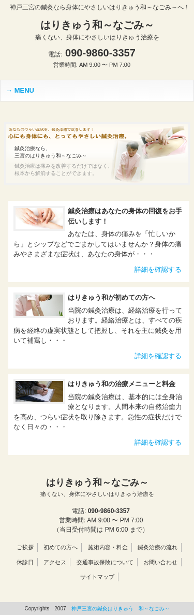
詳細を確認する (158, 269)
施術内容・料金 (108, 547)
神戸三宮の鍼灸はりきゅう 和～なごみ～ (120, 608)
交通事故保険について (105, 562)
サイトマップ (97, 577)
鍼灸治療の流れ (157, 547)
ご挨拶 (25, 547)
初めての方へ (60, 547)
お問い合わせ (160, 562)
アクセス (54, 562)
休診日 (25, 562)
